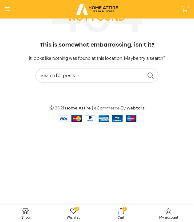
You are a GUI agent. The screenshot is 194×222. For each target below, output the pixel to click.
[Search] (97, 75)
